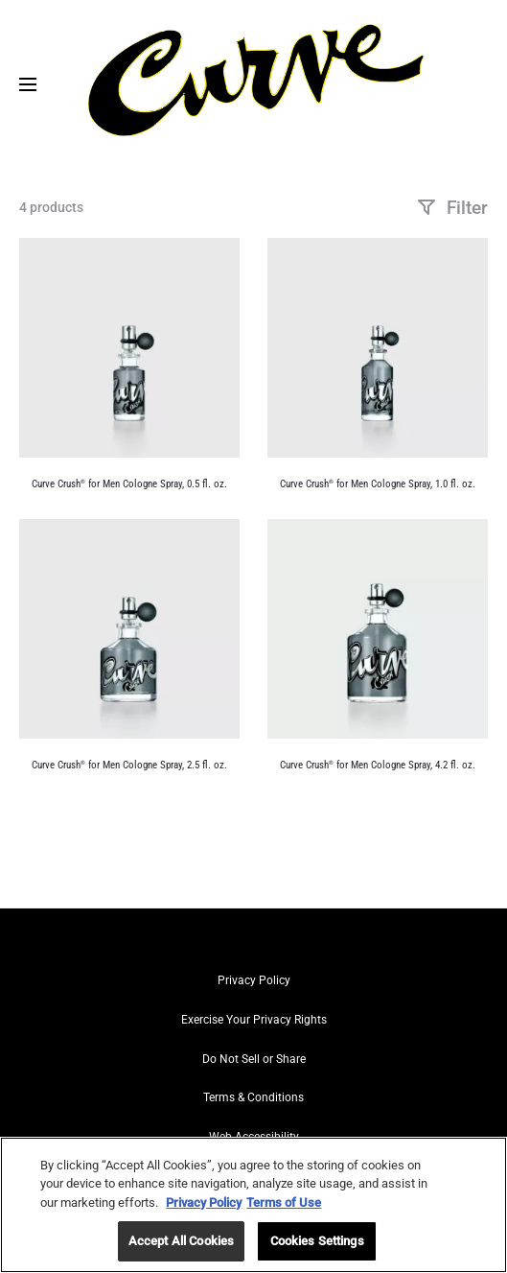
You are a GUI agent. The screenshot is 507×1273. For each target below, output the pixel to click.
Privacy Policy (254, 980)
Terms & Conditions (253, 1097)
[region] (253, 1205)
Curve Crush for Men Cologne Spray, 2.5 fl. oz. (129, 765)
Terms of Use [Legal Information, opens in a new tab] (283, 1202)
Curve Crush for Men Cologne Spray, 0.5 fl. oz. (129, 484)
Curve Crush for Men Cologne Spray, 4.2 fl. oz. (377, 765)
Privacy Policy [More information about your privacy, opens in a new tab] (204, 1202)
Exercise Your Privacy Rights (254, 1019)
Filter (452, 208)
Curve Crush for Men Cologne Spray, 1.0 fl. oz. (377, 484)
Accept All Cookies (181, 1241)
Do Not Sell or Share (254, 1059)
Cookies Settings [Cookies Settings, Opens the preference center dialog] (317, 1241)
